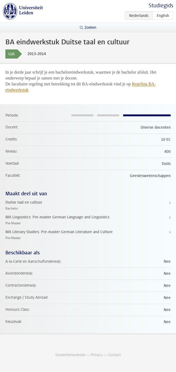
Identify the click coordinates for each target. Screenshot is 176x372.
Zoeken (90, 27)
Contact (114, 354)
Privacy (96, 354)
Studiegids (161, 5)
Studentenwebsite (70, 354)
